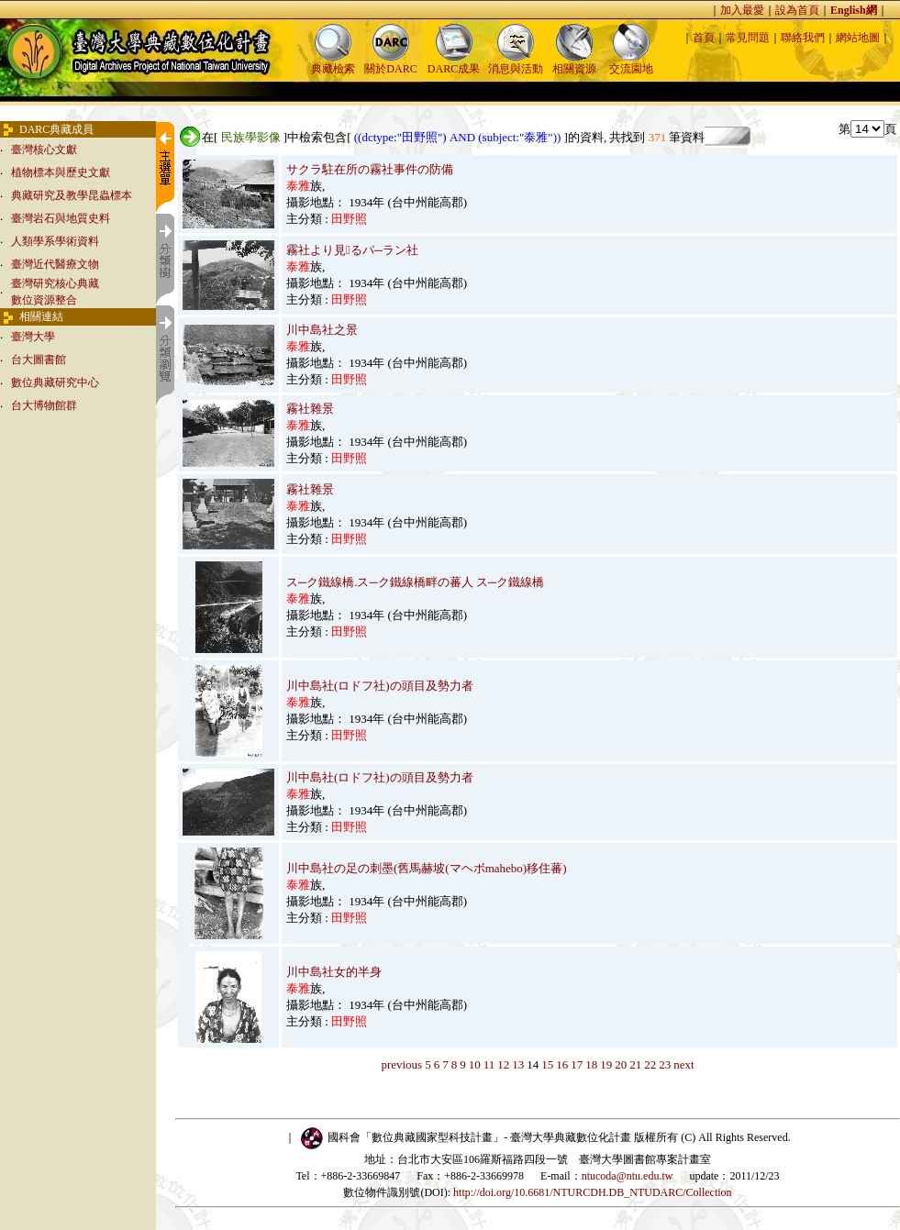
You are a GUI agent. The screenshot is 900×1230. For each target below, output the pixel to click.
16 (562, 1064)
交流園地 (631, 62)
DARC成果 (454, 62)
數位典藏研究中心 (55, 382)
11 (489, 1064)
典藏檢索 (333, 62)
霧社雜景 (310, 409)
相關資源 (574, 62)
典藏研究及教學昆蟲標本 (71, 195)
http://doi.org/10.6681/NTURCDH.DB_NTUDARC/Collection (592, 1192)
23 (665, 1064)
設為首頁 (797, 10)
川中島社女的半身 (334, 972)
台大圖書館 (38, 359)
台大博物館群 (44, 405)
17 (577, 1064)
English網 (853, 10)
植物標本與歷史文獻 (60, 172)
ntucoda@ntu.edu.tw (627, 1175)
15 (547, 1064)
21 (635, 1064)
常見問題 (748, 37)
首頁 (704, 37)
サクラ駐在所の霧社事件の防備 (369, 169)
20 (621, 1064)
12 (503, 1064)
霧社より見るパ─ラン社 (352, 250)
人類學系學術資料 (55, 241)
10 (475, 1064)
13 (518, 1064)
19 (606, 1064)
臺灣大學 (33, 336)
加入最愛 (742, 10)
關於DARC (390, 62)
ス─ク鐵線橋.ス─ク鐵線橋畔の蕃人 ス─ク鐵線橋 (415, 582)
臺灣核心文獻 (44, 149)
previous (401, 1064)
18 (591, 1064)
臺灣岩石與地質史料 (60, 218)
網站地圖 (858, 37)
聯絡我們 (803, 37)
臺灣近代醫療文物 (55, 264)
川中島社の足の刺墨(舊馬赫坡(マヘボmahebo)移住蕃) (426, 868)
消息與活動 (515, 62)
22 (650, 1064)
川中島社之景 (322, 330)
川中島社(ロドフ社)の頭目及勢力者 (379, 686)
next (683, 1064)
